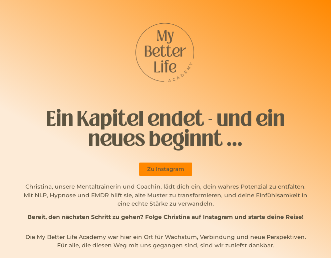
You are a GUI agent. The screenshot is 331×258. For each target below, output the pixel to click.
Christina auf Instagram (198, 217)
